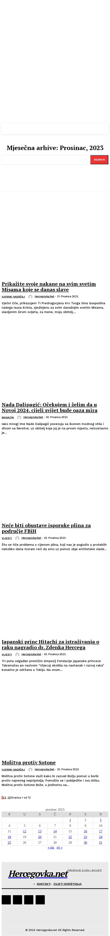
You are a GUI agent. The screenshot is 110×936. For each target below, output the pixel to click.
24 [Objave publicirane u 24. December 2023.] (100, 837)
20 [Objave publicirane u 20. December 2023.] (39, 837)
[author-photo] (31, 297)
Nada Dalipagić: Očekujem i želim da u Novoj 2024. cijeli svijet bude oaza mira (50, 407)
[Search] (99, 159)
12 (9, 797)
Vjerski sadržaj (13, 296)
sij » (59, 847)
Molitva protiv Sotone (29, 762)
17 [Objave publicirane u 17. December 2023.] (100, 831)
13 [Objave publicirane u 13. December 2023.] (39, 831)
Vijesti (7, 538)
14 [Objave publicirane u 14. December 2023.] (55, 831)
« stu (51, 847)
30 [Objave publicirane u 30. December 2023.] (85, 842)
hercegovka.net (44, 296)
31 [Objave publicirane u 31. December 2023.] (100, 842)
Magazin (8, 417)
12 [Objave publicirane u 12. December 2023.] (24, 831)
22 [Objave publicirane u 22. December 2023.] (70, 837)
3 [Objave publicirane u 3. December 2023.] (100, 820)
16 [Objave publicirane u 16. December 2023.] (85, 831)
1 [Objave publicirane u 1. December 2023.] (70, 820)
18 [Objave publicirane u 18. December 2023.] (9, 837)
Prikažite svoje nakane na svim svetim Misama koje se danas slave (49, 286)
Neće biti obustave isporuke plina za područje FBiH (46, 528)
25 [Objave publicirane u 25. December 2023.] (9, 842)
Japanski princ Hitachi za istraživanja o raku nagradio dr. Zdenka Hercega (50, 644)
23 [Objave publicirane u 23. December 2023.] (85, 837)
